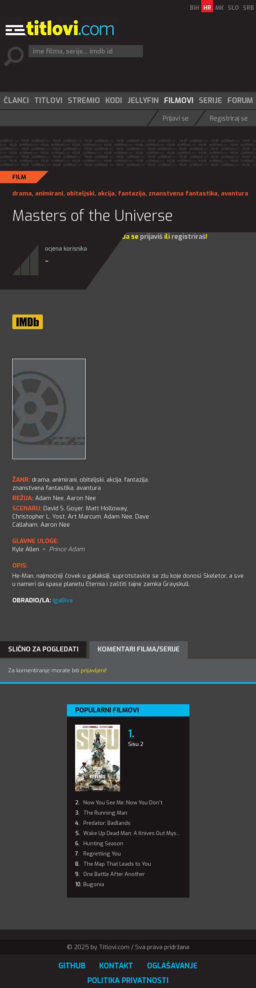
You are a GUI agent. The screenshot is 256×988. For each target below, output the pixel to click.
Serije (210, 101)
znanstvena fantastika (183, 193)
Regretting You (102, 853)
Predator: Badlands (107, 823)
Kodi (113, 101)
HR (207, 8)
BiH (194, 8)
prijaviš (151, 236)
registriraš (188, 236)
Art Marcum (84, 516)
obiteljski (80, 193)
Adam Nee (118, 516)
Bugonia (93, 884)
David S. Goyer (63, 508)
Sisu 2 (135, 744)
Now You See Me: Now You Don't (123, 802)
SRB (248, 8)
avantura (234, 193)
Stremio (84, 101)
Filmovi (179, 101)
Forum (240, 101)
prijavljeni (93, 670)
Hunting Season (103, 843)
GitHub (71, 966)
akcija (106, 193)
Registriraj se (229, 118)
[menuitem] (16, 100)
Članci (16, 101)
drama (22, 193)
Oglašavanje (172, 966)
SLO (233, 8)
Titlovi (48, 101)
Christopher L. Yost (38, 516)
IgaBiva (63, 600)
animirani (49, 193)
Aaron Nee (55, 525)
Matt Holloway (106, 508)
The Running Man (105, 812)
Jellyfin (143, 101)
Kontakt (116, 966)
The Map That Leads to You (117, 863)
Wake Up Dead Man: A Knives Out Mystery (134, 833)
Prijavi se (176, 118)
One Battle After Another (114, 874)
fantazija (131, 193)
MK (219, 8)
